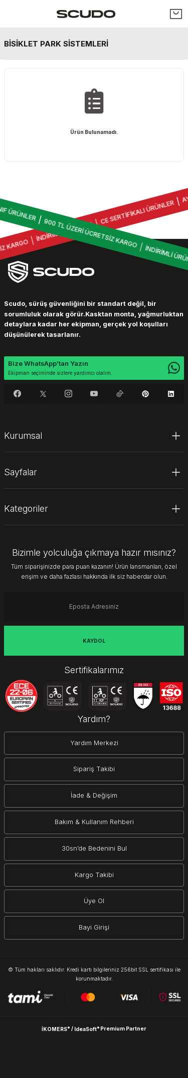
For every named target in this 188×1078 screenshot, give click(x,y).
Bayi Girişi (94, 927)
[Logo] (86, 13)
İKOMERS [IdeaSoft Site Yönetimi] (56, 1029)
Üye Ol (94, 901)
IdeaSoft (86, 1029)
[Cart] (176, 14)
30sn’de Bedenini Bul (94, 848)
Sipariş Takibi (94, 769)
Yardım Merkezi (94, 743)
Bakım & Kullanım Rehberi (94, 822)
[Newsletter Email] (94, 607)
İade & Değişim (94, 795)
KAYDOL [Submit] (94, 641)
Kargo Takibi (94, 875)
